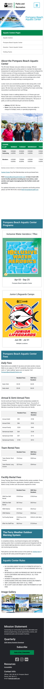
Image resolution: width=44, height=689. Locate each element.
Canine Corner (5, 172)
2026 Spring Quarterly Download (14, 642)
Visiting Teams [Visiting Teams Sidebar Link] (7, 52)
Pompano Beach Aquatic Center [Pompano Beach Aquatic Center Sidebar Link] (12, 42)
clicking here (36, 552)
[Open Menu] (37, 5)
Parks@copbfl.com (14, 678)
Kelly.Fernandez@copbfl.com (29, 189)
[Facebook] (17, 659)
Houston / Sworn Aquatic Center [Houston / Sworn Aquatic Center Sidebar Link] (13, 47)
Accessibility (8, 667)
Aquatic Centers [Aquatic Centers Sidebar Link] (8, 38)
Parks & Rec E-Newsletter (22, 652)
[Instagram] (22, 659)
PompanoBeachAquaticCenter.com (15, 177)
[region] (22, 154)
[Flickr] (26, 659)
